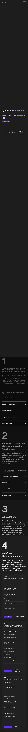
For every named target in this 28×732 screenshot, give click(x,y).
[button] (14, 391)
